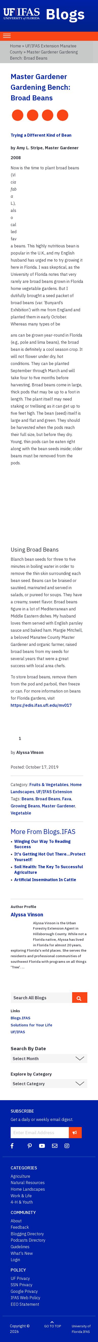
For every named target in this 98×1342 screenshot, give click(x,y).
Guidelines (20, 1246)
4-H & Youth (22, 1202)
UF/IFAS (18, 1031)
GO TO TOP (52, 1326)
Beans (28, 798)
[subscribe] (75, 1132)
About (16, 1220)
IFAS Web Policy (25, 1297)
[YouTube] (42, 1146)
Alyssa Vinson (27, 914)
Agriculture (20, 1176)
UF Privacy (20, 1278)
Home (15, 45)
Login (15, 1259)
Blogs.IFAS (20, 1017)
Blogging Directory (27, 1233)
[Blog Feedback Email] (54, 1146)
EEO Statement (25, 1304)
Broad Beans (48, 798)
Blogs (65, 13)
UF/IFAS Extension (54, 791)
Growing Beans (25, 805)
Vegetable (21, 812)
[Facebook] (12, 1146)
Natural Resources (28, 1182)
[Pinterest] (30, 1146)
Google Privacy (24, 1291)
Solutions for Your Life (31, 1024)
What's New (22, 1253)
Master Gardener (58, 805)
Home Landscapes (28, 1189)
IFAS (86, 1332)
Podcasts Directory (28, 1240)
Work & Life (21, 1195)
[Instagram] (66, 1146)
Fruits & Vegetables (49, 784)
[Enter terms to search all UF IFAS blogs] (41, 997)
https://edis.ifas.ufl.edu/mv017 (41, 705)
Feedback (20, 1227)
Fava (66, 798)
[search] (79, 997)
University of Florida (81, 1329)
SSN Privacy (21, 1284)
